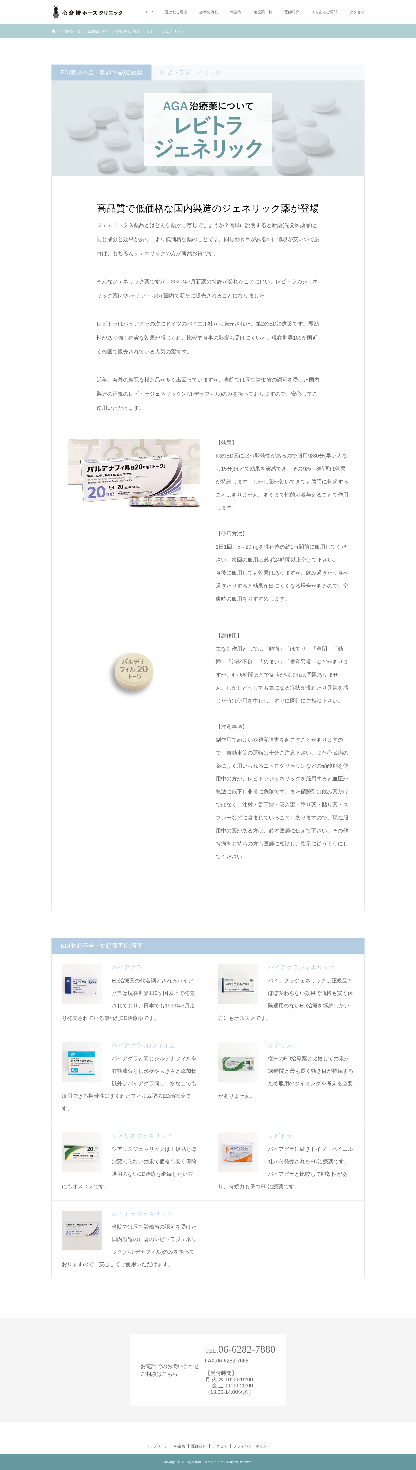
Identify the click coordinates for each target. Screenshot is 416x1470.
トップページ (157, 1446)
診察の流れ (209, 12)
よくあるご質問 (324, 12)
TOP (149, 12)
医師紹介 (291, 12)
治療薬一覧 (263, 12)
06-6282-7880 (246, 1349)
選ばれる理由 (176, 12)
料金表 (235, 12)
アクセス (357, 12)
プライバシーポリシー (251, 1446)
